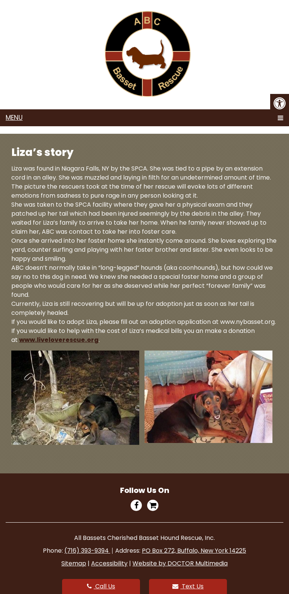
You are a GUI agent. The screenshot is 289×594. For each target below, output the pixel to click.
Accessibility (109, 563)
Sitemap (73, 563)
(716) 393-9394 (87, 550)
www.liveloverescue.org (59, 340)
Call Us (101, 586)
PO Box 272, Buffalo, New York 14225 (194, 550)
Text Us (188, 586)
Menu (14, 117)
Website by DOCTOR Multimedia (180, 563)
